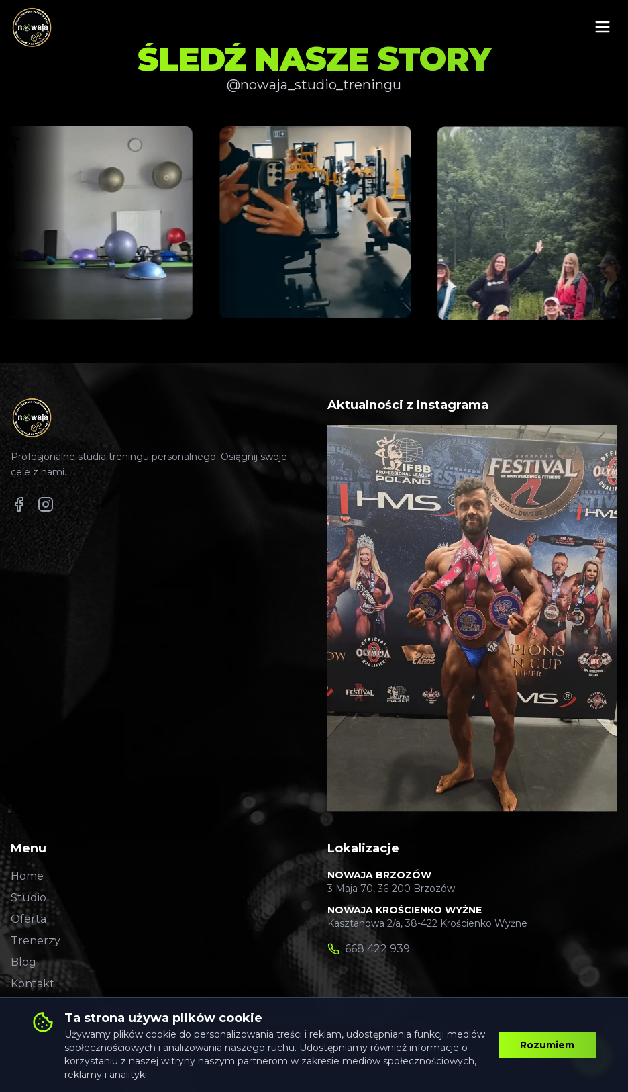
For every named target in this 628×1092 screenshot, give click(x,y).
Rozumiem (547, 1045)
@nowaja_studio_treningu (314, 85)
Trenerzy (35, 940)
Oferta (28, 919)
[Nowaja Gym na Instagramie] (46, 504)
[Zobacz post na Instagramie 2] (317, 223)
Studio (28, 897)
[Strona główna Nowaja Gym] (31, 26)
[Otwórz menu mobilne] (602, 27)
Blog (23, 962)
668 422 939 (377, 948)
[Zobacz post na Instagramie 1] (102, 223)
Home (27, 876)
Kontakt (32, 983)
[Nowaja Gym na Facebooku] (19, 504)
